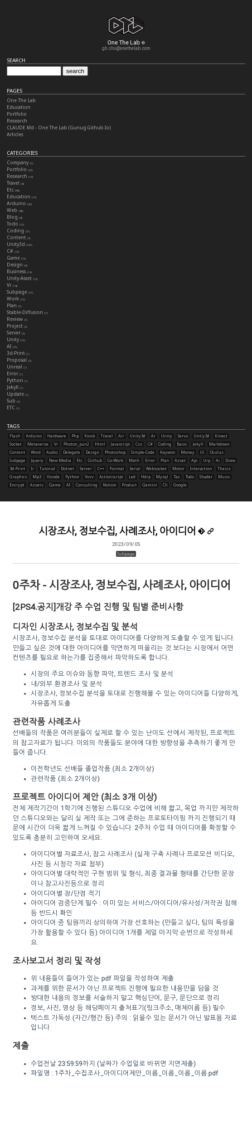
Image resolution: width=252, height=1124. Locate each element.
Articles (15, 134)
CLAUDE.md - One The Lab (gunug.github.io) (59, 127)
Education (18, 107)
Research (17, 121)
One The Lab (21, 100)
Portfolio (17, 114)
